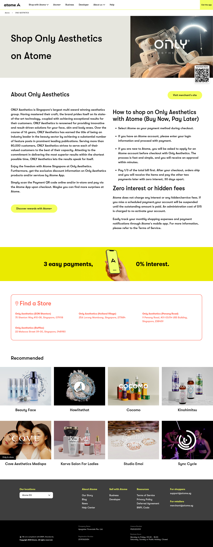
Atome (7, 13)
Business (69, 5)
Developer (84, 5)
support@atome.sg (180, 493)
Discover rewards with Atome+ (34, 208)
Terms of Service (146, 495)
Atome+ (57, 5)
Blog (84, 499)
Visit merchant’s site (185, 95)
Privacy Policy (144, 499)
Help (112, 5)
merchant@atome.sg (181, 505)
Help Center (88, 507)
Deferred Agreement (148, 503)
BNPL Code (143, 507)
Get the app (206, 5)
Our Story (87, 495)
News (85, 503)
